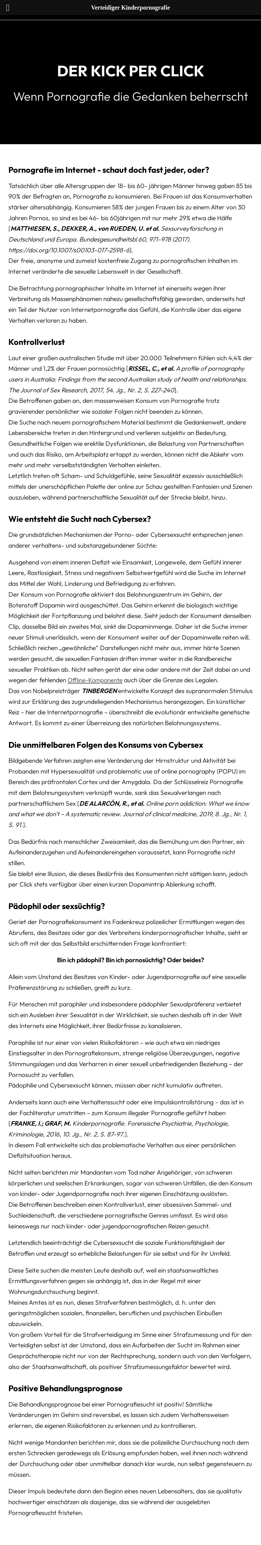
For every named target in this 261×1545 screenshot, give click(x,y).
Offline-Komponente (96, 680)
